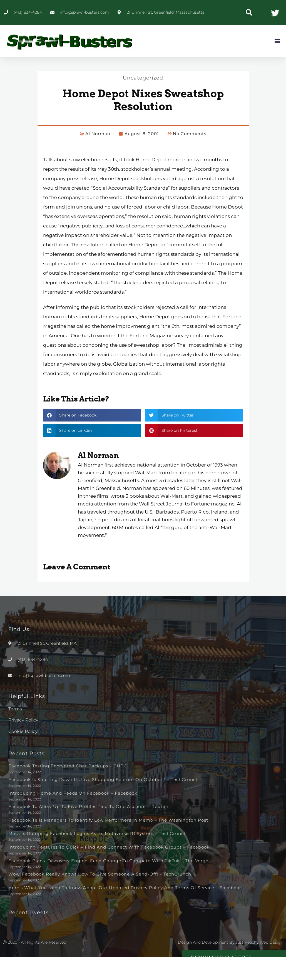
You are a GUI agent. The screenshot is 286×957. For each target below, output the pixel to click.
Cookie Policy (23, 731)
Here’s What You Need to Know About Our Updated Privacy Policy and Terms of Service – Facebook (125, 887)
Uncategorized (143, 77)
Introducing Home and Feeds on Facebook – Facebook (72, 792)
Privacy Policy (23, 719)
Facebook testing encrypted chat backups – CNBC (67, 765)
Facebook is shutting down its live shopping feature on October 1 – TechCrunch (103, 779)
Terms (15, 708)
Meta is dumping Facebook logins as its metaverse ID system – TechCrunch (97, 833)
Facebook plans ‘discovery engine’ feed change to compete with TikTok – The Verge (108, 860)
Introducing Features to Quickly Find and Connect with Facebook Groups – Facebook (109, 846)
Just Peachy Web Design (259, 941)
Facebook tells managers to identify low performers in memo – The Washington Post (108, 819)
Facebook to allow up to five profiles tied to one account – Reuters (89, 806)
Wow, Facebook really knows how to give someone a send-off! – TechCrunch (99, 873)
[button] (249, 12)
